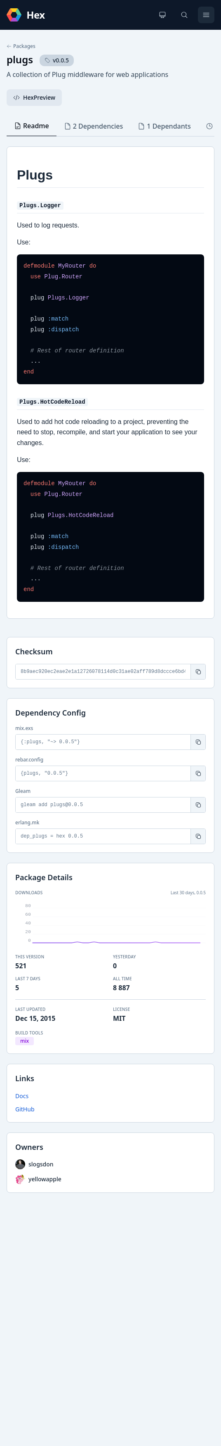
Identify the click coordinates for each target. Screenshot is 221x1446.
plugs (20, 59)
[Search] (184, 15)
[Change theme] (162, 15)
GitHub (25, 1109)
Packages (21, 46)
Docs (21, 1096)
